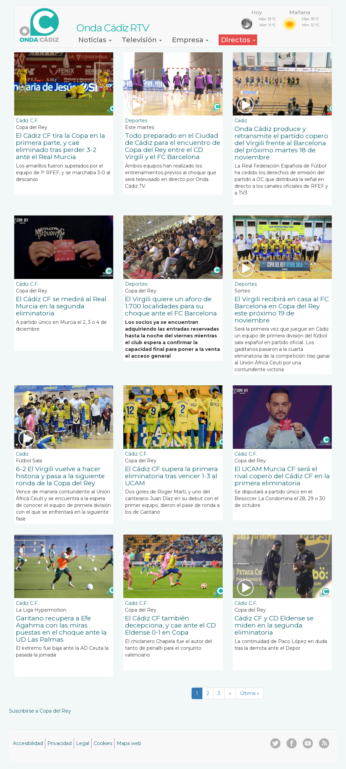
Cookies (103, 743)
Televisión (142, 40)
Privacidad (59, 743)
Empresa (190, 40)
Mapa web (129, 743)
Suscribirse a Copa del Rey (40, 711)
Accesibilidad (28, 743)
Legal (82, 743)
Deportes (136, 121)
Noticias (95, 40)
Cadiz (240, 121)
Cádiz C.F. (27, 121)
